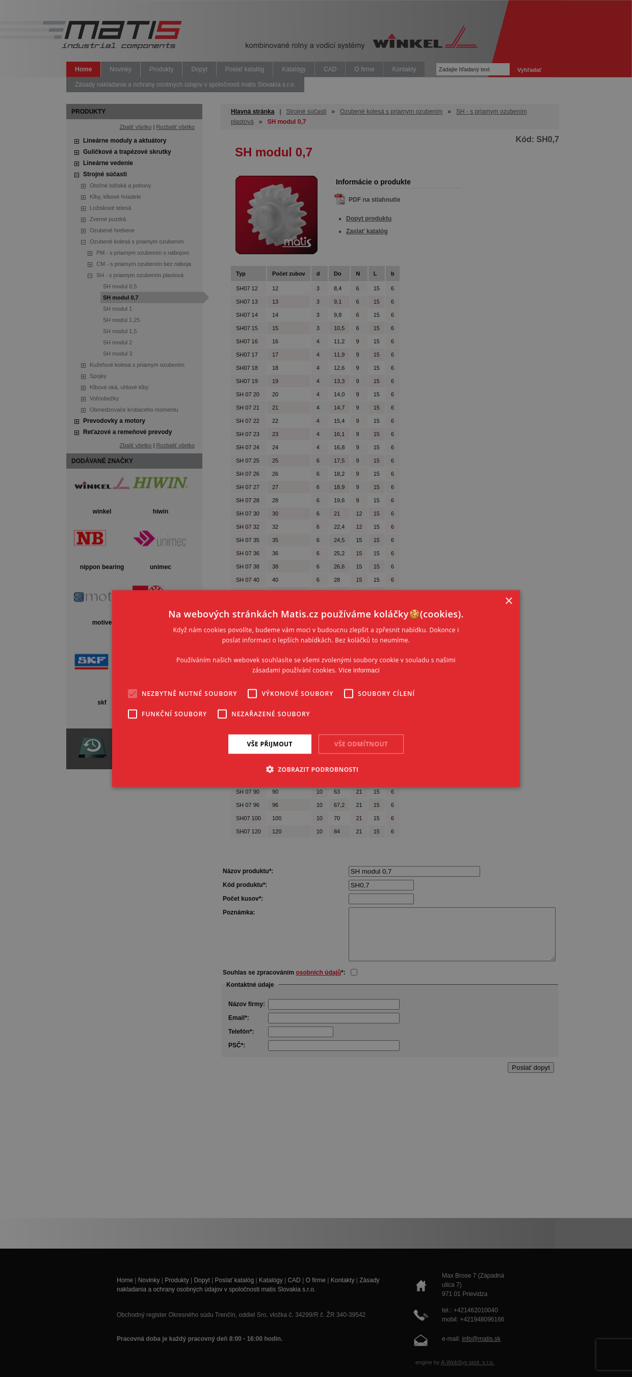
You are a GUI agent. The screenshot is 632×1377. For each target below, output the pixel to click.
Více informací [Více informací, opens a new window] (359, 670)
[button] (316, 769)
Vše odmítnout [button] (361, 743)
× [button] (508, 601)
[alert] (316, 688)
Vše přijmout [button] (270, 743)
